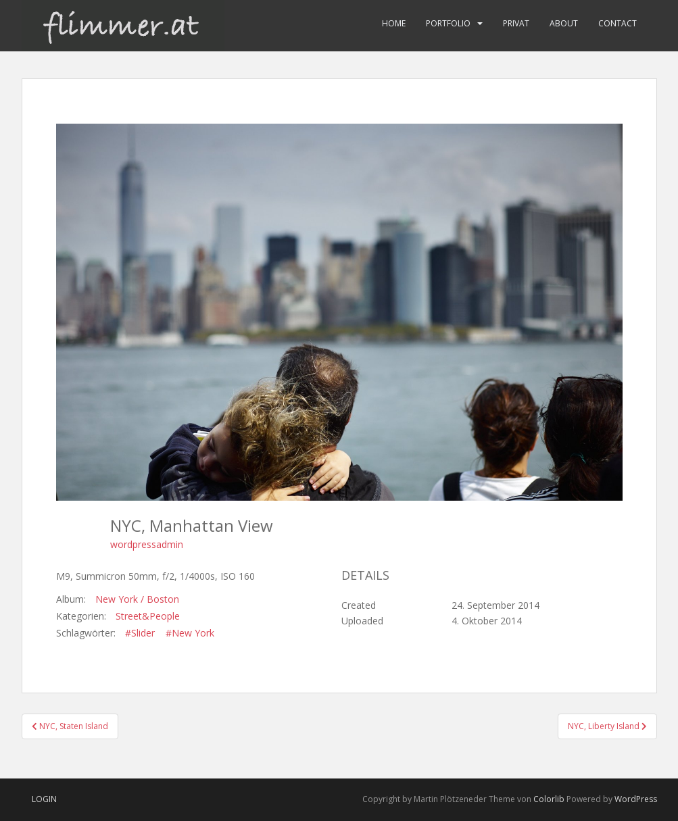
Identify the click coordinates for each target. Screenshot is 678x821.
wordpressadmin (146, 544)
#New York (190, 632)
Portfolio (448, 23)
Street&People (148, 615)
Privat (516, 23)
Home (394, 23)
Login (44, 799)
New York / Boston (137, 599)
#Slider (140, 632)
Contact (617, 23)
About (564, 23)
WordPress (635, 799)
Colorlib (548, 799)
